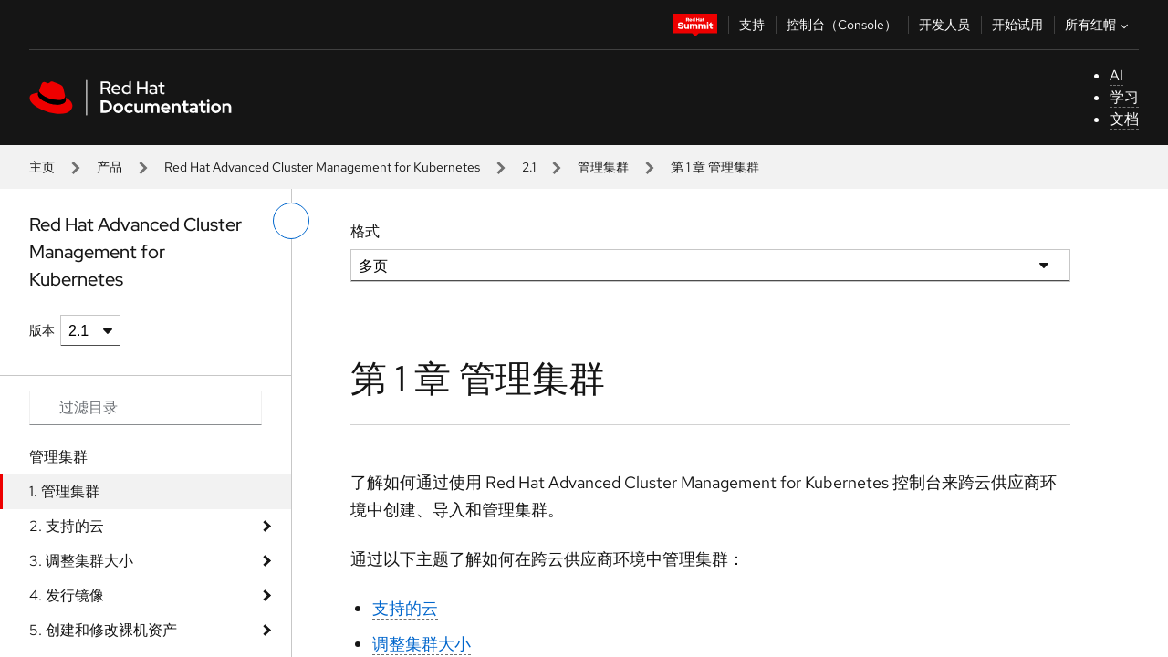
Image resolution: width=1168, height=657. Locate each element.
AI (1116, 75)
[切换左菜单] (291, 221)
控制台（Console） (842, 24)
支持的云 (405, 608)
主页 (42, 167)
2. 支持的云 (66, 526)
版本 (42, 330)
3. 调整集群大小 (81, 560)
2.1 (529, 167)
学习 (1124, 97)
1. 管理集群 (64, 491)
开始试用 (1017, 24)
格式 (365, 231)
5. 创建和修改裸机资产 (103, 630)
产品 (109, 167)
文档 (1124, 119)
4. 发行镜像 (66, 595)
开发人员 (944, 24)
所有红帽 (1098, 24)
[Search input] (145, 408)
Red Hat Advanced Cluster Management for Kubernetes (322, 167)
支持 (752, 24)
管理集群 (603, 167)
